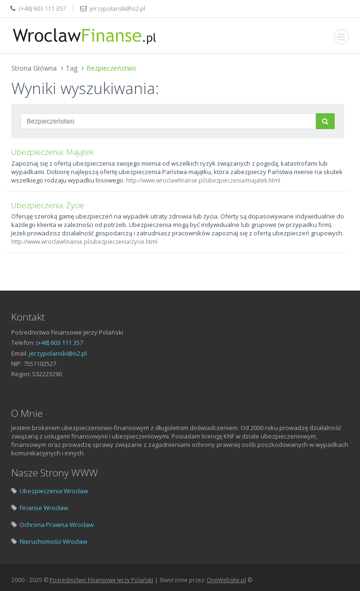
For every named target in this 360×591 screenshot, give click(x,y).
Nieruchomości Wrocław (53, 541)
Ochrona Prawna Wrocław (57, 524)
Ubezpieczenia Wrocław (54, 491)
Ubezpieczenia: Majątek (52, 151)
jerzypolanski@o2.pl (117, 8)
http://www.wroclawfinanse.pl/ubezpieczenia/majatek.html (203, 180)
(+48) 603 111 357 (42, 8)
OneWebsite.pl (226, 580)
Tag (71, 68)
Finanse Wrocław (44, 507)
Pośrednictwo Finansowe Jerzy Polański (101, 580)
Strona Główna (34, 68)
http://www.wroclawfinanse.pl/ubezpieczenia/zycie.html (84, 242)
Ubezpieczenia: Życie (47, 205)
